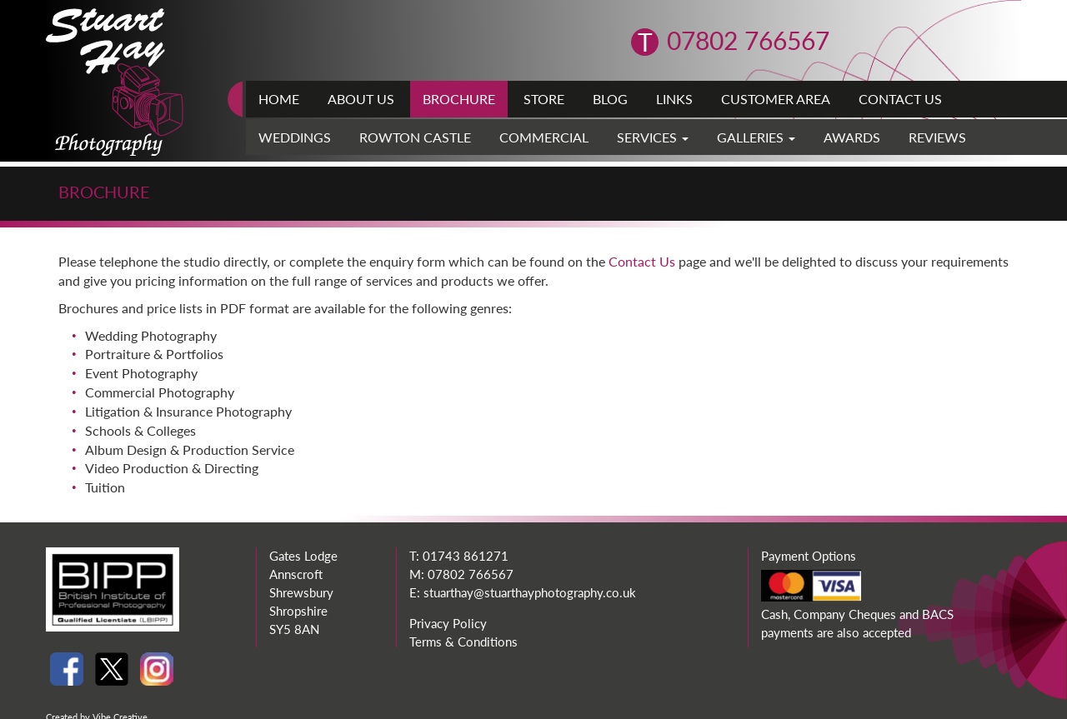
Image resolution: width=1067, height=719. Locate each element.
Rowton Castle (415, 137)
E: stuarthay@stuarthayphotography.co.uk (522, 592)
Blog (610, 99)
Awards (852, 137)
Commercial (544, 137)
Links (674, 99)
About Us (361, 99)
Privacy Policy (448, 623)
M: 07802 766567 (461, 574)
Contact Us (900, 99)
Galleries (756, 137)
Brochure (459, 99)
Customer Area (775, 99)
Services (653, 137)
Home (278, 99)
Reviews (937, 137)
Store (543, 99)
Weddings (294, 137)
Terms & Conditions (463, 641)
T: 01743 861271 (458, 555)
